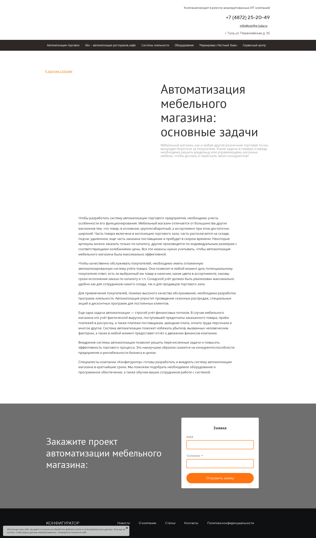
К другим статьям (58, 71)
